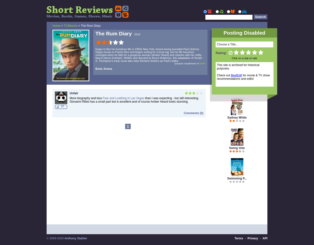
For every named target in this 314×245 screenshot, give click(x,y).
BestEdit (236, 75)
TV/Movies (71, 25)
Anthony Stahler (75, 238)
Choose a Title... (227, 44)
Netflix (202, 63)
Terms (239, 238)
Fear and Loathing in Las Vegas (123, 98)
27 (62, 106)
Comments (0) (193, 113)
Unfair (74, 93)
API (264, 238)
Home (56, 25)
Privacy (253, 238)
